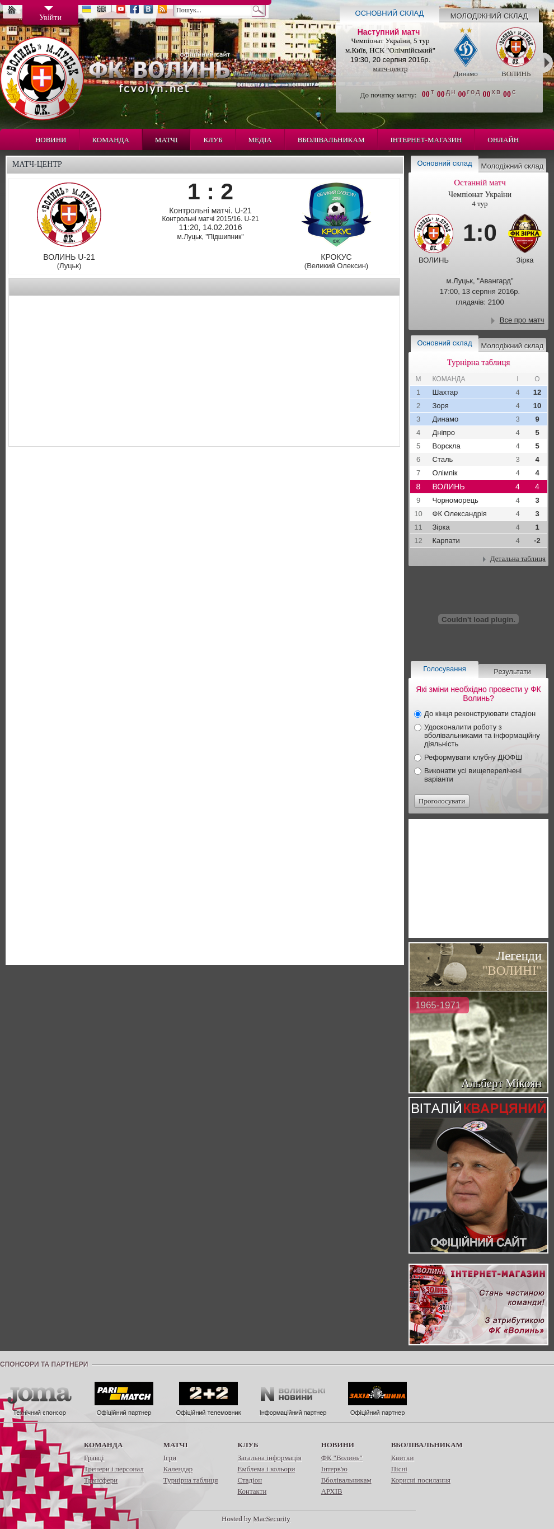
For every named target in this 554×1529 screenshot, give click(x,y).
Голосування (444, 669)
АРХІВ (331, 1491)
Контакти (251, 1491)
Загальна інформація (269, 1457)
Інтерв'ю (334, 1469)
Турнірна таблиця (190, 1480)
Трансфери (101, 1480)
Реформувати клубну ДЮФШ (473, 757)
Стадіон (249, 1480)
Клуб (212, 139)
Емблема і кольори (266, 1469)
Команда (110, 139)
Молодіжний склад (489, 16)
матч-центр (390, 68)
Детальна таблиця (518, 558)
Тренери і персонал (114, 1469)
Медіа (260, 139)
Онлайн (503, 139)
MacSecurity (271, 1518)
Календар (178, 1469)
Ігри (169, 1457)
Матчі (166, 139)
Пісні (399, 1469)
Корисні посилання (420, 1480)
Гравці (94, 1457)
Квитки (402, 1457)
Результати (512, 671)
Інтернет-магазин (426, 139)
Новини (51, 139)
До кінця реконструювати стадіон (480, 713)
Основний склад (389, 13)
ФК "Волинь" (342, 1457)
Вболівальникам (331, 139)
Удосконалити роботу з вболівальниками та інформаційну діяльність (482, 735)
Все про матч (522, 320)
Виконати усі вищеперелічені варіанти (473, 774)
